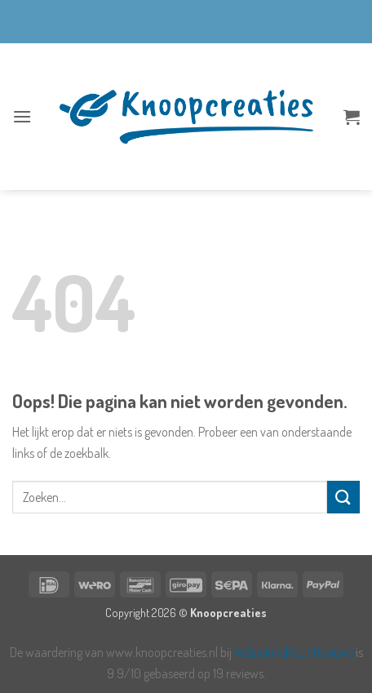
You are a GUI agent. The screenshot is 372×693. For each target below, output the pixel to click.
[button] (22, 116)
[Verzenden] (343, 497)
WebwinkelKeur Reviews (293, 652)
